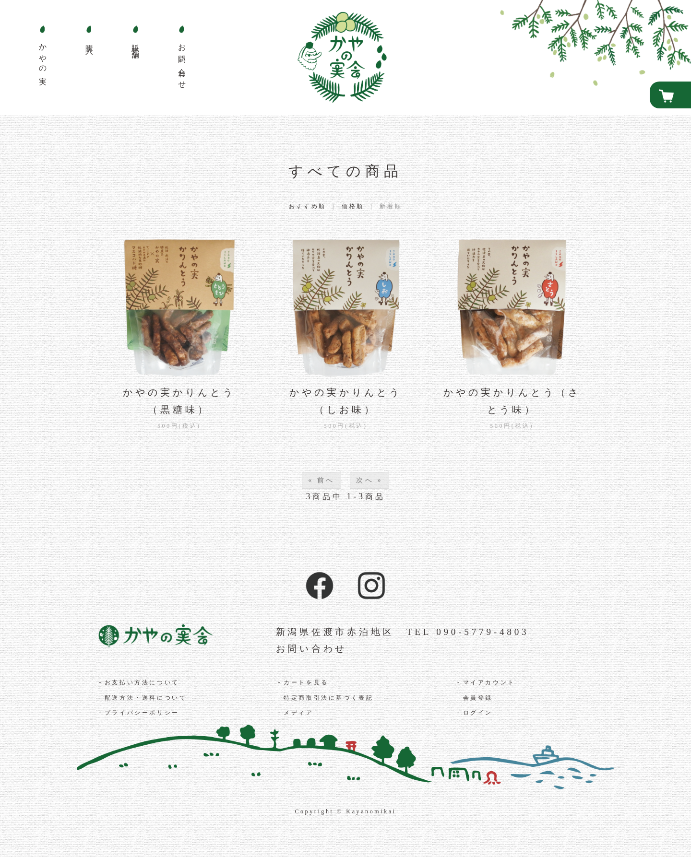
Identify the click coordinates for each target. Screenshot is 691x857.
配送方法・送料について (146, 697)
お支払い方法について (142, 682)
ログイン (478, 712)
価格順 (353, 206)
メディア (298, 712)
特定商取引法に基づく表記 (328, 697)
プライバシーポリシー (142, 712)
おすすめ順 (307, 206)
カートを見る (306, 682)
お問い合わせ (311, 649)
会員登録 (478, 697)
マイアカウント (489, 682)
